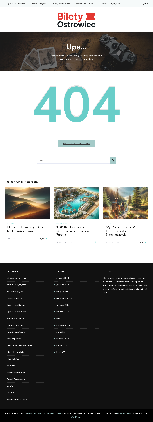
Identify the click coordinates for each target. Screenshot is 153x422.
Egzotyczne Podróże (16, 311)
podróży (11, 365)
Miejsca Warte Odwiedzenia (19, 345)
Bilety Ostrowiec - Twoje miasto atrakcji (45, 413)
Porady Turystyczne (16, 379)
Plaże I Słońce (13, 359)
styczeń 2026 (62, 278)
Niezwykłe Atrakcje (15, 352)
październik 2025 (64, 298)
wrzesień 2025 (63, 305)
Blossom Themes (124, 413)
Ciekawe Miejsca (38, 3)
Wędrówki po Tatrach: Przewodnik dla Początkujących (120, 231)
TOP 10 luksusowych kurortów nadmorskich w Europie (72, 231)
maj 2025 (60, 332)
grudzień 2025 (62, 285)
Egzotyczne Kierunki (16, 3)
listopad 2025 (62, 291)
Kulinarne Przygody (15, 318)
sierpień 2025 (62, 311)
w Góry (10, 223)
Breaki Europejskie (15, 291)
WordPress (76, 417)
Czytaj (43, 238)
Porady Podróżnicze (61, 3)
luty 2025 (60, 352)
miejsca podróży (14, 338)
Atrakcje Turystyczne (110, 3)
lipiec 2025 (61, 318)
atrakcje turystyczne (16, 278)
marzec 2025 (62, 345)
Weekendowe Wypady (85, 3)
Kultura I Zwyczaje (15, 325)
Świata (10, 386)
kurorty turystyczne (66, 223)
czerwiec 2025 (63, 325)
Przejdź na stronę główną (76, 144)
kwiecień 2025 (62, 338)
